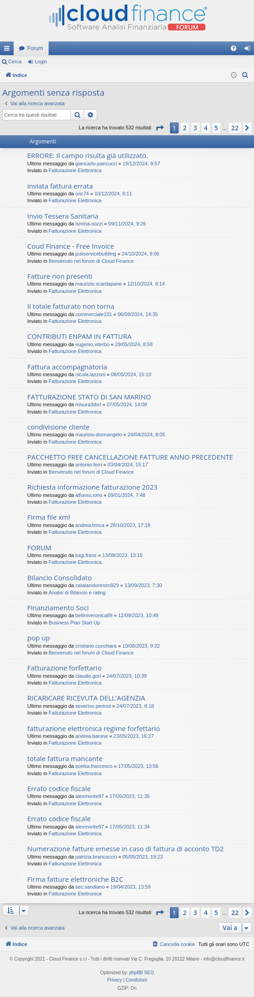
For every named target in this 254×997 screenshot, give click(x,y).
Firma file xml (48, 517)
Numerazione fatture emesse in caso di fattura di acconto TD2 (125, 848)
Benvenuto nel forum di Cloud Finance (91, 261)
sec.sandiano (90, 887)
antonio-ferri (88, 464)
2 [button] (185, 127)
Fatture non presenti (59, 276)
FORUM (39, 547)
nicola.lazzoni (90, 374)
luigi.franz (86, 555)
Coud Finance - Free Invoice (70, 246)
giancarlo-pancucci (96, 163)
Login (41, 61)
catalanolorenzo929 (97, 585)
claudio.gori (88, 676)
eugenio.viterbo (92, 344)
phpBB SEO (141, 972)
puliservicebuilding (95, 253)
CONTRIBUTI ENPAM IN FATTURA (79, 336)
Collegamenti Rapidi (9, 50)
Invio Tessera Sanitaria (63, 215)
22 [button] (235, 127)
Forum (35, 48)
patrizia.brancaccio (96, 856)
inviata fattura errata (60, 185)
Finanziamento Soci (58, 607)
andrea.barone (91, 736)
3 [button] (195, 127)
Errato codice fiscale (59, 788)
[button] (159, 128)
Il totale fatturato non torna (70, 306)
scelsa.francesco (94, 766)
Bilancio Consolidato (59, 577)
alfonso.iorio (88, 495)
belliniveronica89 (94, 615)
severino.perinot (93, 706)
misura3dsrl (88, 404)
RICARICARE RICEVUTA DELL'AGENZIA (86, 697)
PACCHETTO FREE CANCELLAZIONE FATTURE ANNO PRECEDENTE (130, 456)
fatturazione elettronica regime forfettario (93, 728)
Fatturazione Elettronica (75, 170)
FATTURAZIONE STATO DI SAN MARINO (89, 396)
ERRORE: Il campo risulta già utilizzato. (87, 155)
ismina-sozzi (89, 223)
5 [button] (216, 127)
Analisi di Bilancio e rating (77, 592)
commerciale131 (93, 314)
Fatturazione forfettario (64, 667)
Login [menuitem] (249, 50)
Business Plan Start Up (74, 622)
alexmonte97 (89, 796)
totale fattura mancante (65, 758)
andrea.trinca (90, 525)
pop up (38, 637)
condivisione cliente (58, 426)
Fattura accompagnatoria (67, 366)
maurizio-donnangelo (98, 434)
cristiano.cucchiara (96, 646)
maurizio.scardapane (98, 283)
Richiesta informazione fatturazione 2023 (92, 486)
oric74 (82, 193)
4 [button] (206, 127)
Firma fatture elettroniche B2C (75, 879)
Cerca (14, 61)
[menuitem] (233, 48)
